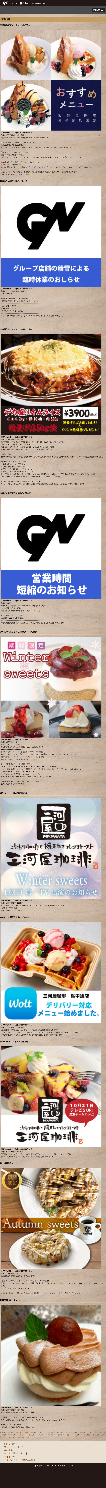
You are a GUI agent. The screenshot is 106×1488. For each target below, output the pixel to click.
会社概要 (8, 1450)
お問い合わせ (10, 1443)
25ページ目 (15, 1437)
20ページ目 (73, 1435)
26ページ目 (25, 1437)
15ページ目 (28, 1435)
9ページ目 (79, 1432)
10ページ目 (88, 1432)
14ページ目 (19, 1435)
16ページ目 (37, 1435)
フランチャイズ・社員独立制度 (19, 1459)
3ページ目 (30, 1432)
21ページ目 (83, 1435)
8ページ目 (71, 1432)
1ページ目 (14, 1432)
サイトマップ (10, 1456)
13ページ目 (10, 1435)
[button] (98, 10)
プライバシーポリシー (15, 1446)
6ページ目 (55, 1432)
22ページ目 (92, 1435)
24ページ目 (6, 1437)
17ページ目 (46, 1435)
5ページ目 (47, 1432)
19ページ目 (64, 1435)
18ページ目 (55, 1435)
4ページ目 (39, 1432)
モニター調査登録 (13, 1453)
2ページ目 (22, 1432)
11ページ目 (97, 1432)
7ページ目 (63, 1432)
